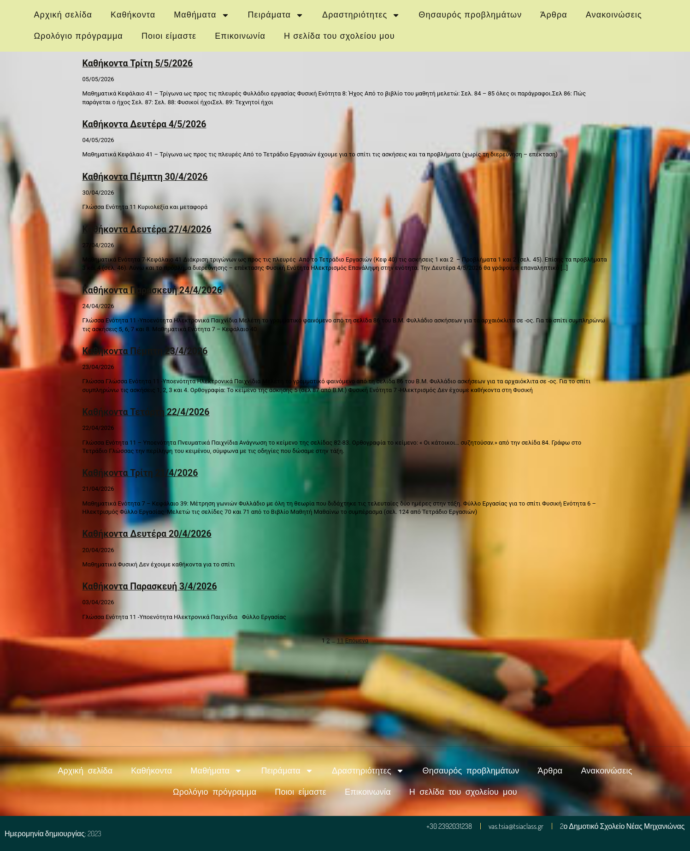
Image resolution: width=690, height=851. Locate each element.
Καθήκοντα (133, 14)
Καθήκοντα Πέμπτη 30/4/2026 (145, 177)
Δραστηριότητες (361, 15)
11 (340, 640)
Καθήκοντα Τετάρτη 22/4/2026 (146, 412)
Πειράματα (276, 15)
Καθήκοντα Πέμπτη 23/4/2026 (145, 351)
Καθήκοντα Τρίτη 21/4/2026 (140, 473)
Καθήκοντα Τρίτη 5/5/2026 (138, 63)
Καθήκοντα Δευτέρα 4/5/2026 (144, 124)
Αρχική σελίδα (63, 14)
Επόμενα (357, 640)
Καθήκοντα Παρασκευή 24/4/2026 (152, 290)
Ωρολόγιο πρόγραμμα (78, 36)
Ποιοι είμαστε (169, 36)
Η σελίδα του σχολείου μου (339, 36)
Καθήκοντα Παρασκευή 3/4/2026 (150, 586)
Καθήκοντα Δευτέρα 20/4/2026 (147, 534)
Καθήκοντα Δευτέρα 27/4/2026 (147, 229)
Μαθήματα (201, 15)
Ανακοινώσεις (614, 14)
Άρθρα (553, 14)
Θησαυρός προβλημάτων (470, 14)
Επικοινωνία (240, 36)
